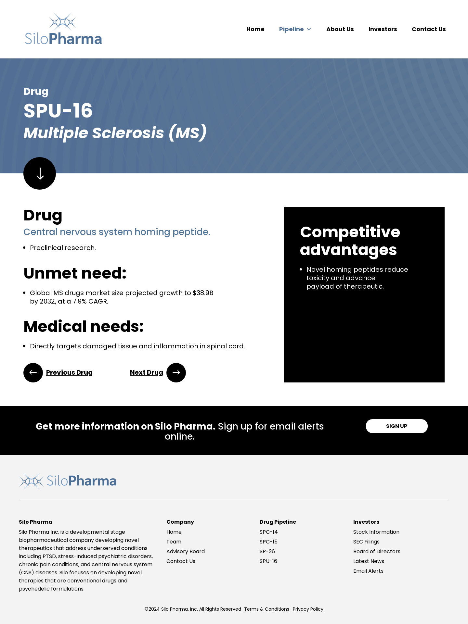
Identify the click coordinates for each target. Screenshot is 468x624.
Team (173, 541)
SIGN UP (396, 426)
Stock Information (376, 532)
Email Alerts (368, 571)
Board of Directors (376, 551)
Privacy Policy (308, 609)
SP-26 (267, 551)
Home (255, 29)
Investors (383, 29)
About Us (340, 29)
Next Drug (146, 372)
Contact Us (429, 29)
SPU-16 (268, 561)
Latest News (368, 561)
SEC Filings (366, 541)
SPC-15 (269, 541)
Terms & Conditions (266, 609)
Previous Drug (69, 372)
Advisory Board (185, 551)
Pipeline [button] (295, 29)
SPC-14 (269, 532)
